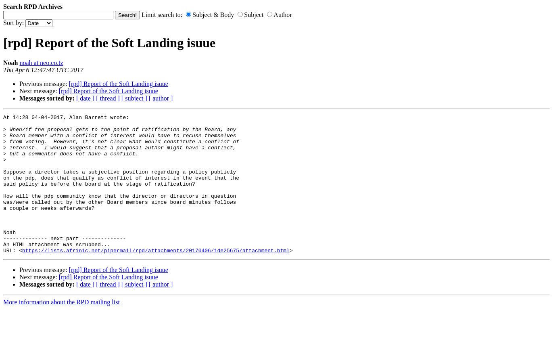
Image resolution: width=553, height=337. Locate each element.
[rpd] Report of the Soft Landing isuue (118, 83)
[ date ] (85, 98)
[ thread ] (108, 98)
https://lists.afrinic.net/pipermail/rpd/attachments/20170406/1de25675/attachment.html (156, 278)
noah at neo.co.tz (41, 62)
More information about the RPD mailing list (61, 330)
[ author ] (161, 98)
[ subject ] (134, 98)
